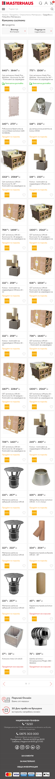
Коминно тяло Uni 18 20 (12, 659)
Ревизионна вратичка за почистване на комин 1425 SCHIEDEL (13, 131)
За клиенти (27, 756)
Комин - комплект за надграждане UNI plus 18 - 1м (12, 343)
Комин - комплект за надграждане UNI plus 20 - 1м (13, 290)
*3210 (29, 724)
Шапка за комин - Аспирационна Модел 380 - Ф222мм (40, 661)
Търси (52, 9)
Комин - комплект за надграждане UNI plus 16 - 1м (40, 184)
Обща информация (27, 767)
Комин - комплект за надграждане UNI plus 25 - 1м (40, 449)
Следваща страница (49, 684)
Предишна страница (6, 684)
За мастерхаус (27, 761)
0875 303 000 (29, 734)
